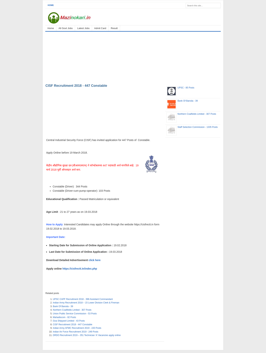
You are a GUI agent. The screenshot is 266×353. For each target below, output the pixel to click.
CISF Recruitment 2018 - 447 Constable (76, 86)
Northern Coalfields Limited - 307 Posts (72, 310)
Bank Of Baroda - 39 (63, 306)
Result (114, 28)
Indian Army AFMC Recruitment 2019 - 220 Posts (77, 328)
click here (95, 260)
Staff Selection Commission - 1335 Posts (198, 127)
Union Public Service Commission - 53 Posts (75, 313)
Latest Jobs (83, 28)
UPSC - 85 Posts (186, 87)
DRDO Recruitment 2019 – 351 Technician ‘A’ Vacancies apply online (87, 335)
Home (51, 5)
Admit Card (100, 28)
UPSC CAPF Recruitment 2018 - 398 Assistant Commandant (83, 299)
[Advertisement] (133, 57)
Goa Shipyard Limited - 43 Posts (69, 321)
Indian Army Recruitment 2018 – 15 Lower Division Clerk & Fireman (86, 302)
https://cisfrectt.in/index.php (79, 268)
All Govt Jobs (66, 28)
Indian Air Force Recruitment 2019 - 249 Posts (75, 331)
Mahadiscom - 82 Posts (64, 317)
